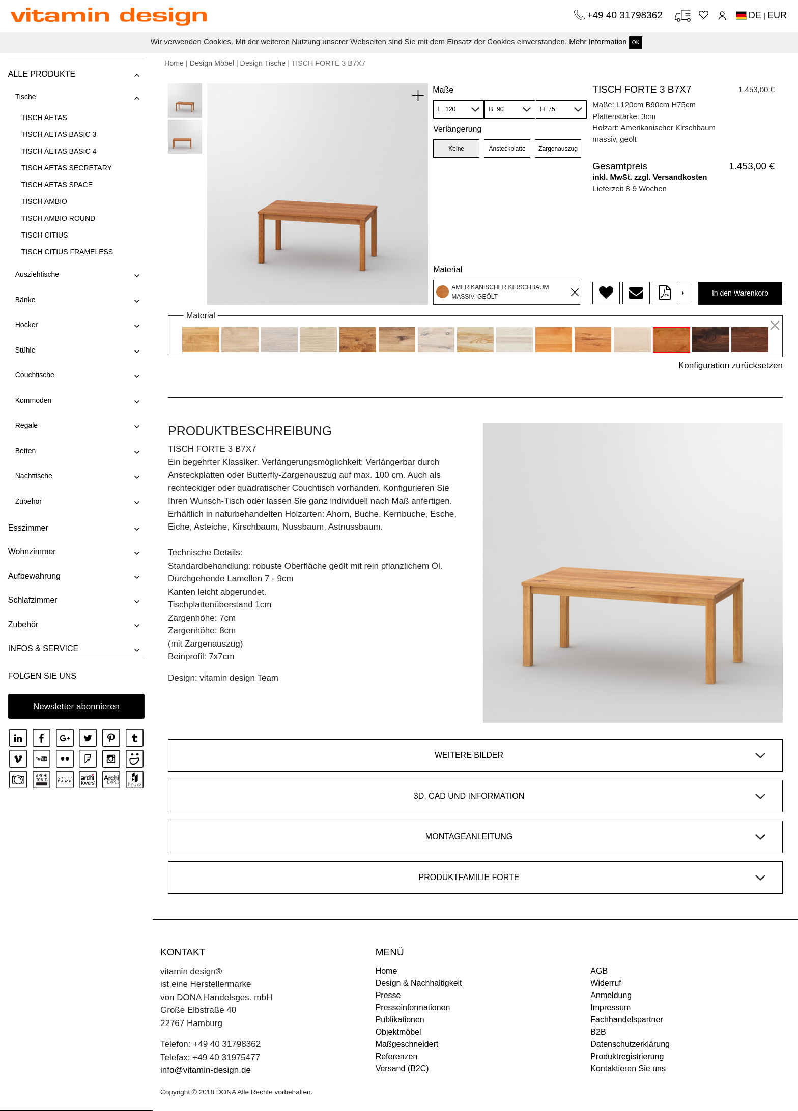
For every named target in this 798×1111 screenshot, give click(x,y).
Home (174, 63)
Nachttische (33, 476)
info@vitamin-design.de (205, 1070)
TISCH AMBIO (44, 201)
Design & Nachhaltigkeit (419, 983)
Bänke (25, 300)
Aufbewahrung (34, 576)
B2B (598, 1032)
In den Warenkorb (740, 293)
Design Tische (263, 63)
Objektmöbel (398, 1032)
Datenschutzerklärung (630, 1044)
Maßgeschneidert (407, 1044)
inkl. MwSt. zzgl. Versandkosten (649, 176)
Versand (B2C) (402, 1068)
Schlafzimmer (32, 600)
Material (447, 269)
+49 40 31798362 (626, 15)
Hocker (26, 324)
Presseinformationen (413, 1007)
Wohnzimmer (31, 551)
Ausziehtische (37, 274)
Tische (25, 97)
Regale (26, 425)
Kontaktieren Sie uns (628, 1068)
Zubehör (28, 501)
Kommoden (33, 400)
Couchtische (34, 375)
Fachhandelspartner (626, 1019)
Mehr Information (597, 41)
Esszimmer (28, 527)
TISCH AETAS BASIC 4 (58, 151)
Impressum (610, 1007)
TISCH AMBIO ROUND (58, 218)
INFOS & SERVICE (43, 648)
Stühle (25, 350)
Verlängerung (457, 129)
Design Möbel (212, 63)
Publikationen (400, 1019)
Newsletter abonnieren (76, 706)
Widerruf (605, 983)
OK (635, 42)
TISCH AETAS (44, 117)
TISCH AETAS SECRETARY (66, 168)
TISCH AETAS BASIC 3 (58, 134)
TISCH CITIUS (44, 235)
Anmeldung (611, 995)
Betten (25, 451)
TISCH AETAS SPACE (56, 185)
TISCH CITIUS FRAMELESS (66, 252)
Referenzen (397, 1056)
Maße (443, 89)
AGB (599, 971)
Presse (388, 995)
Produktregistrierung (627, 1056)
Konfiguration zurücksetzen (730, 365)
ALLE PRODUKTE (41, 74)
